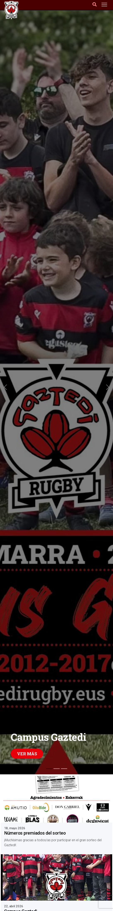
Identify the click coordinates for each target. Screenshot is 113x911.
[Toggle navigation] (104, 5)
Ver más (27, 753)
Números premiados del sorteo (35, 833)
